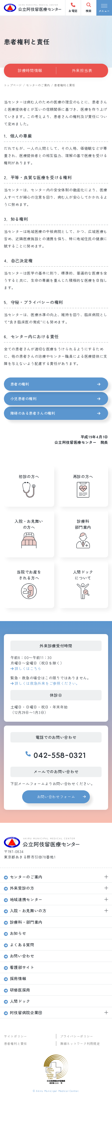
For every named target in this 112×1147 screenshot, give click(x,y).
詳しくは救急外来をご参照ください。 (47, 683)
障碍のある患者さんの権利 (32, 413)
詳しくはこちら (28, 668)
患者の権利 (19, 384)
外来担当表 (82, 70)
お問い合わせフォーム (56, 796)
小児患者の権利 (23, 398)
